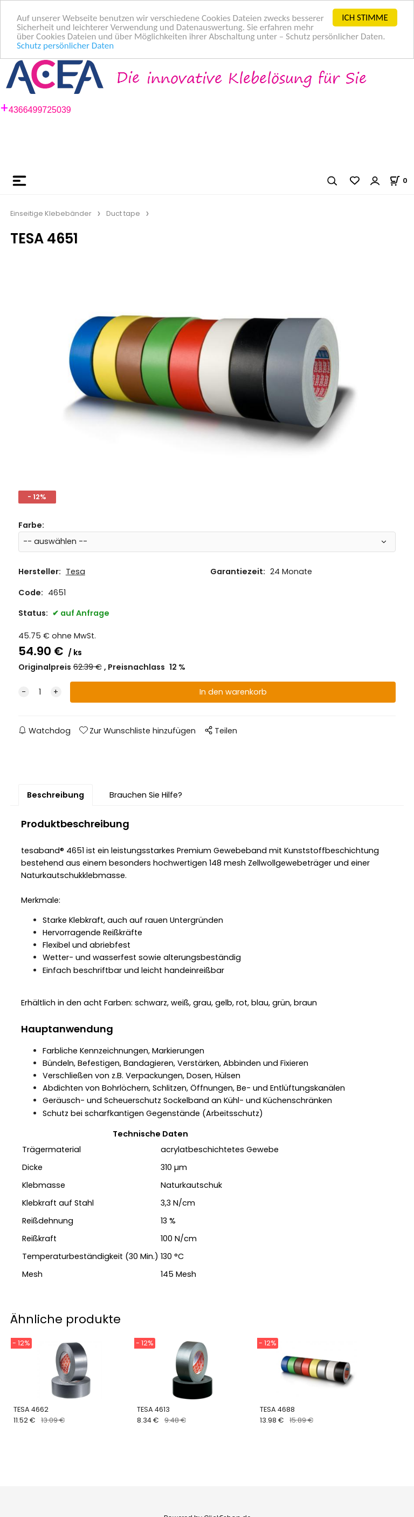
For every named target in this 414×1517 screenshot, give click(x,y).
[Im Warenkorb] (401, 180)
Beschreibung (55, 795)
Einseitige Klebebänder (51, 213)
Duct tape (123, 213)
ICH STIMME (365, 17)
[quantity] (40, 692)
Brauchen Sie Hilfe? (145, 795)
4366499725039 (40, 109)
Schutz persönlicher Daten (65, 45)
